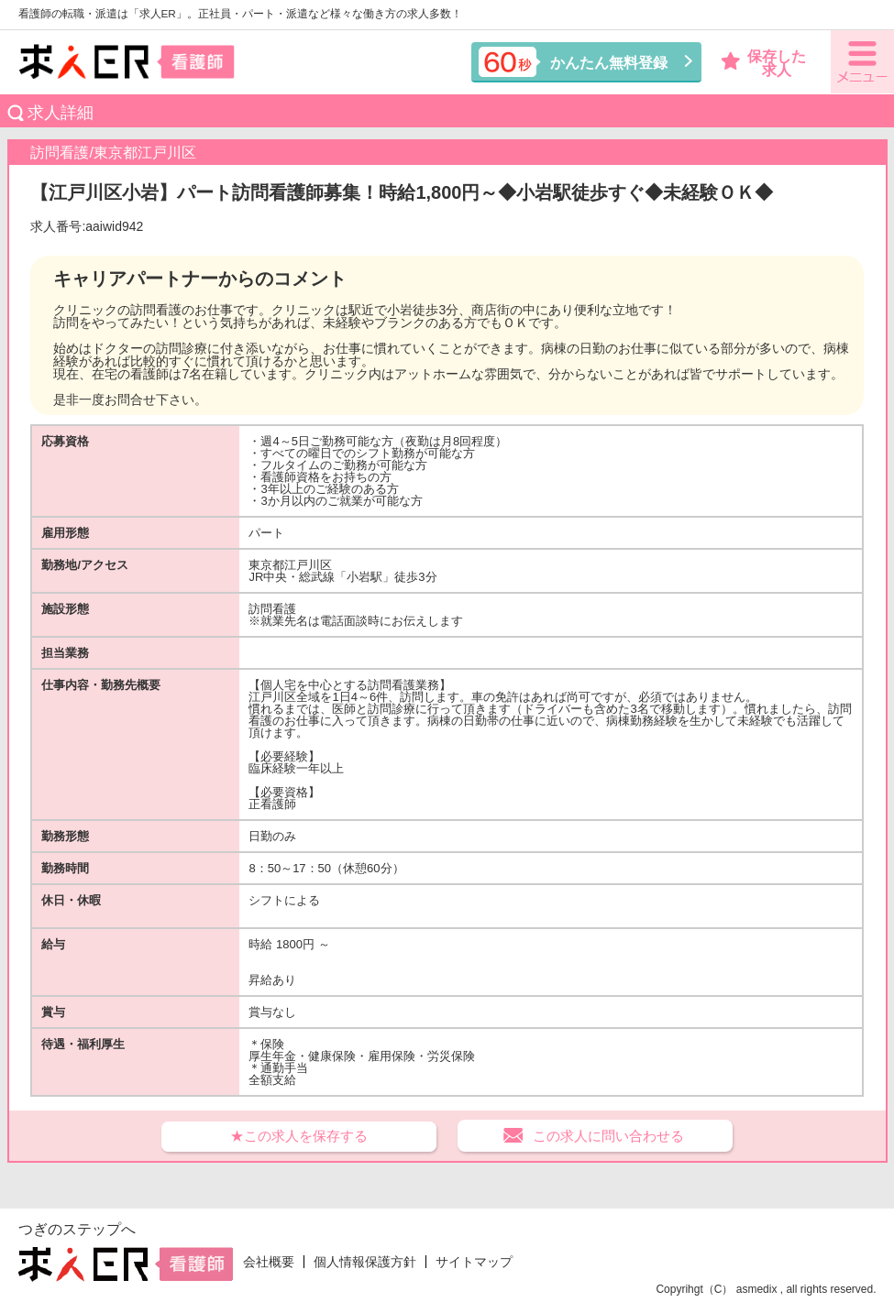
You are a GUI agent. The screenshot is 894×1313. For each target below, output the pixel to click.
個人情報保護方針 (365, 1261)
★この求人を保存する (299, 1135)
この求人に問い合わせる (608, 1135)
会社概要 (268, 1261)
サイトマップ (474, 1261)
